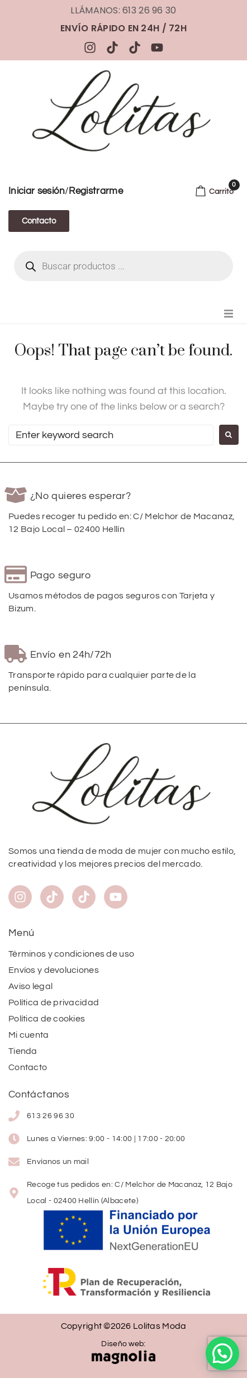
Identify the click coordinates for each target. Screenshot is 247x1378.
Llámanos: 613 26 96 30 (123, 10)
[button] (228, 313)
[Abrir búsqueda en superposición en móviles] (123, 266)
